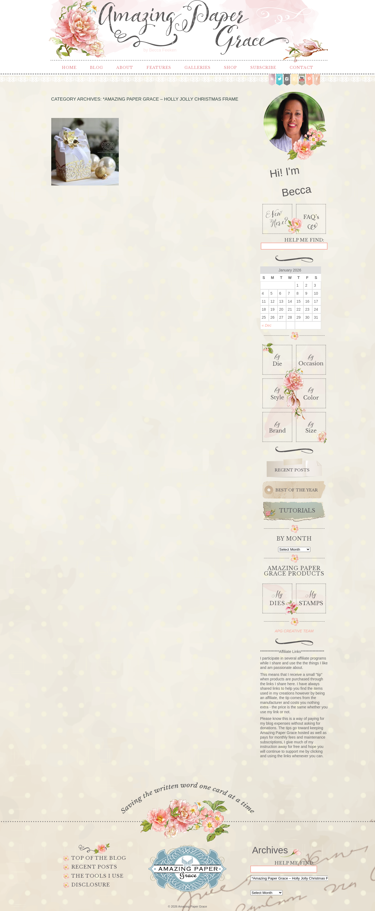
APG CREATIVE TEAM (294, 631)
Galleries (197, 67)
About (124, 67)
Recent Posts (94, 867)
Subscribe (263, 67)
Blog (96, 67)
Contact (301, 67)
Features (159, 67)
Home (69, 67)
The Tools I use (97, 876)
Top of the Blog (98, 858)
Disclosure (90, 885)
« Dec (267, 325)
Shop (230, 67)
